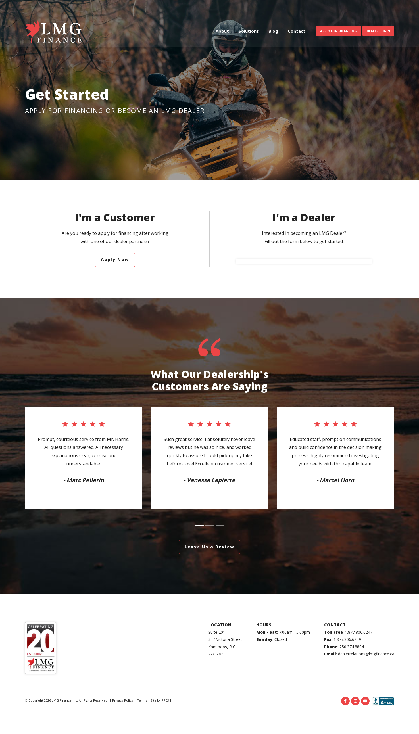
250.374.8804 (351, 646)
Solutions (249, 32)
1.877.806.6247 (358, 632)
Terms (142, 700)
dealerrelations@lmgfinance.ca (366, 653)
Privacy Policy (122, 700)
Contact (296, 32)
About (222, 32)
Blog (273, 32)
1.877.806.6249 (347, 639)
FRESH (166, 700)
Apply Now (115, 259)
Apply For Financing (338, 32)
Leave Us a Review (209, 546)
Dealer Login (378, 32)
